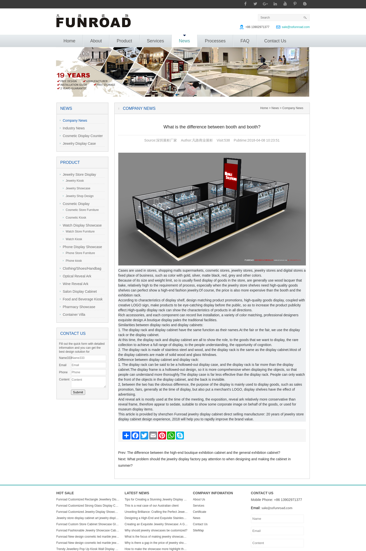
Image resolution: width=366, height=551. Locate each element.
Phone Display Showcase (81, 247)
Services (155, 40)
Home (69, 40)
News (184, 39)
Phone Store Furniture (79, 253)
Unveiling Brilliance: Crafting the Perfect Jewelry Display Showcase (156, 512)
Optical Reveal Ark (75, 276)
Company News (73, 120)
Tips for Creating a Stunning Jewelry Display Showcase (156, 499)
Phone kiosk (72, 260)
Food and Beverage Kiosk (81, 299)
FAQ (245, 40)
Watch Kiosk (72, 239)
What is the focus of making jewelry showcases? (156, 536)
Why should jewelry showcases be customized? (156, 530)
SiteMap (198, 530)
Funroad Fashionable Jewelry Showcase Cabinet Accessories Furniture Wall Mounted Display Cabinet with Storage (88, 530)
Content (64, 379)
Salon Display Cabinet (78, 291)
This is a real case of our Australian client (152, 505)
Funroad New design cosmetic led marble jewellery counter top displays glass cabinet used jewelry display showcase (88, 536)
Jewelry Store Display (78, 174)
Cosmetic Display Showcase (75, 204)
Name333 (65, 358)
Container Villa (72, 315)
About (96, 40)
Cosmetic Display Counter (81, 136)
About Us (199, 499)
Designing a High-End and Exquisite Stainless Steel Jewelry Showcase (156, 518)
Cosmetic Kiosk (74, 217)
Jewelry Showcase (76, 188)
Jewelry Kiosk (73, 180)
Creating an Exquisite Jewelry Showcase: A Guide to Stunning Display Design (156, 524)
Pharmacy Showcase (78, 307)
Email (63, 365)
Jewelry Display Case (78, 143)
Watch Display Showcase (81, 225)
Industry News (72, 128)
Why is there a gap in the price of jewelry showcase (156, 543)
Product (124, 40)
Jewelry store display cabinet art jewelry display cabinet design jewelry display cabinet (88, 518)
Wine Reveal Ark (74, 284)
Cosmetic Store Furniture (81, 210)
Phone (63, 372)
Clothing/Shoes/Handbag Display (80, 269)
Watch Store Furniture (79, 231)
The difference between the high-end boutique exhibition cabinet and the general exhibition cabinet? (203, 453)
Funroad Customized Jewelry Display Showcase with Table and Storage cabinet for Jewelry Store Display (88, 512)
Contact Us (275, 40)
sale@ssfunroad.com (296, 27)
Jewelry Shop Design (78, 196)
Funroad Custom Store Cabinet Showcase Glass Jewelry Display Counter (88, 524)
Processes (215, 40)
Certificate (199, 512)
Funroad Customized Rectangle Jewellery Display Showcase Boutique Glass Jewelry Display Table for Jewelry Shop (88, 499)
